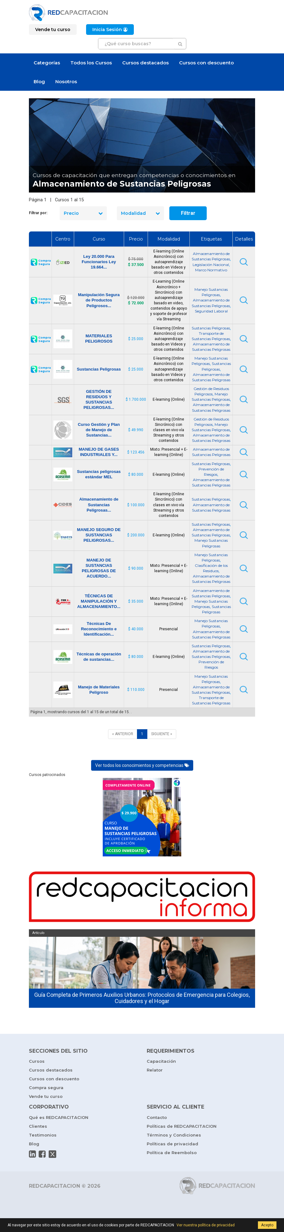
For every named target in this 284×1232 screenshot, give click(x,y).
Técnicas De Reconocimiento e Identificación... (99, 629)
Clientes (38, 1126)
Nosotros (66, 81)
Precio (83, 213)
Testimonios (43, 1134)
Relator (155, 1069)
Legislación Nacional (211, 264)
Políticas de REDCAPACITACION (181, 1126)
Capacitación (161, 1061)
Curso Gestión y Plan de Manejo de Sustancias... (99, 429)
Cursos (37, 1061)
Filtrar (188, 213)
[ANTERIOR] (122, 734)
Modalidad (140, 213)
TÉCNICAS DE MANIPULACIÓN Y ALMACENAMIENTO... (99, 601)
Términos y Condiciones (174, 1134)
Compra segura (46, 1087)
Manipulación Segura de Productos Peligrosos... (99, 300)
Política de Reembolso (172, 1152)
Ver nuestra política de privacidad (206, 1225)
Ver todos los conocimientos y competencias (142, 765)
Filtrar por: (38, 213)
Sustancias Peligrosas (211, 328)
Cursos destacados (145, 63)
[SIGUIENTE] (161, 734)
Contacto (157, 1117)
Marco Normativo (211, 270)
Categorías (47, 63)
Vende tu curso (46, 1096)
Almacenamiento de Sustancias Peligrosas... (98, 504)
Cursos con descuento (206, 63)
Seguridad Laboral (211, 311)
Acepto (267, 1225)
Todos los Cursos (91, 63)
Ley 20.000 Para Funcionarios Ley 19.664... (99, 261)
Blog (39, 81)
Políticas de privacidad (172, 1143)
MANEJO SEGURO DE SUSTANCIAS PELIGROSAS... (99, 535)
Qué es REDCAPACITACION (58, 1117)
